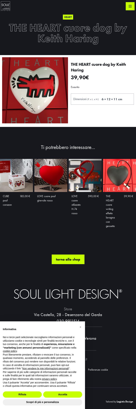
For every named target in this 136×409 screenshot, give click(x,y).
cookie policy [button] (10, 351)
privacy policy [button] (49, 379)
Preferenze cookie (98, 369)
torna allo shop (68, 259)
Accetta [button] (62, 394)
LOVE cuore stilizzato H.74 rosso (76, 204)
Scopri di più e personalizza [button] (42, 402)
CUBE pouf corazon (7, 200)
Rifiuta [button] (22, 394)
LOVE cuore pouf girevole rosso (46, 198)
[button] (80, 327)
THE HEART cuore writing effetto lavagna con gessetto (110, 211)
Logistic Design (125, 401)
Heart (68, 17)
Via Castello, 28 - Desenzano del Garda (68, 314)
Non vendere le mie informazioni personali (45, 368)
